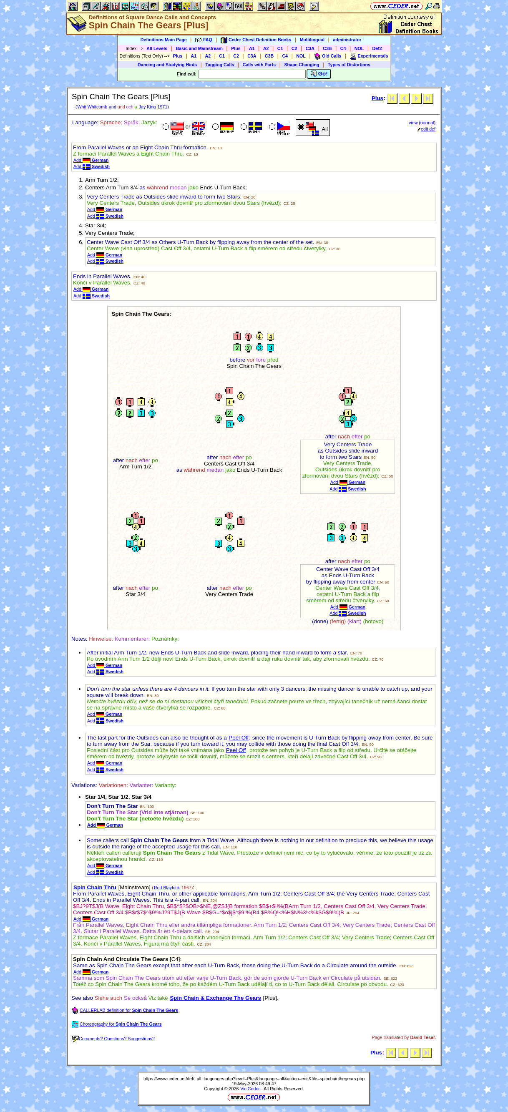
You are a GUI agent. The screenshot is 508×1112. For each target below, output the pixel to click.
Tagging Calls (219, 64)
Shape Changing (301, 64)
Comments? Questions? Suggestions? (113, 1038)
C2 (294, 48)
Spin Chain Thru (94, 887)
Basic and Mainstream (199, 48)
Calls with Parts (259, 64)
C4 (343, 48)
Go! (319, 73)
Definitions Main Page (164, 39)
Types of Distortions (349, 64)
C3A (310, 48)
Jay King (147, 106)
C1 (280, 48)
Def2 (377, 48)
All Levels (156, 48)
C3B (327, 48)
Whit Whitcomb (92, 106)
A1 (252, 48)
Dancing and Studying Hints (167, 64)
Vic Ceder (250, 1088)
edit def (426, 128)
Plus (236, 48)
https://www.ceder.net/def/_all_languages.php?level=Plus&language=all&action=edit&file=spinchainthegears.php (254, 1078)
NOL (359, 48)
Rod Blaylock (167, 887)
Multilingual (312, 39)
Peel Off (239, 738)
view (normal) (422, 122)
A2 (266, 48)
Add (90, 160)
